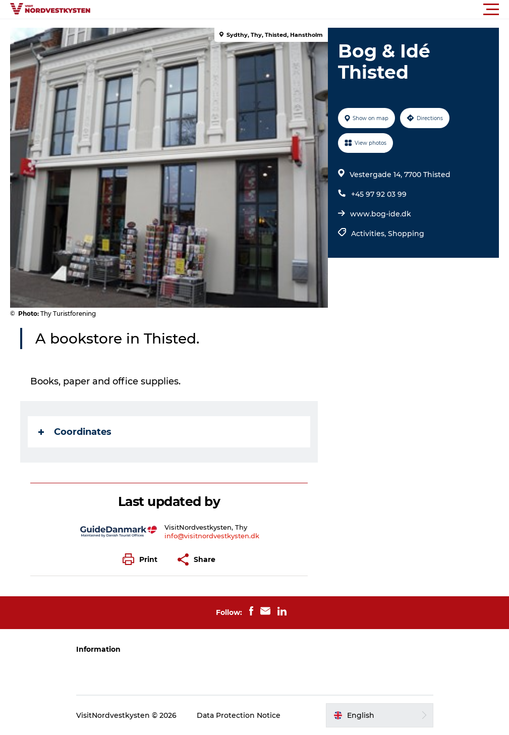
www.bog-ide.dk (380, 213)
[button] (300, 10)
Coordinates (74, 431)
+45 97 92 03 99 (379, 194)
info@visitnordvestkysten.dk (211, 536)
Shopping (406, 233)
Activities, (369, 233)
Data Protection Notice (238, 715)
